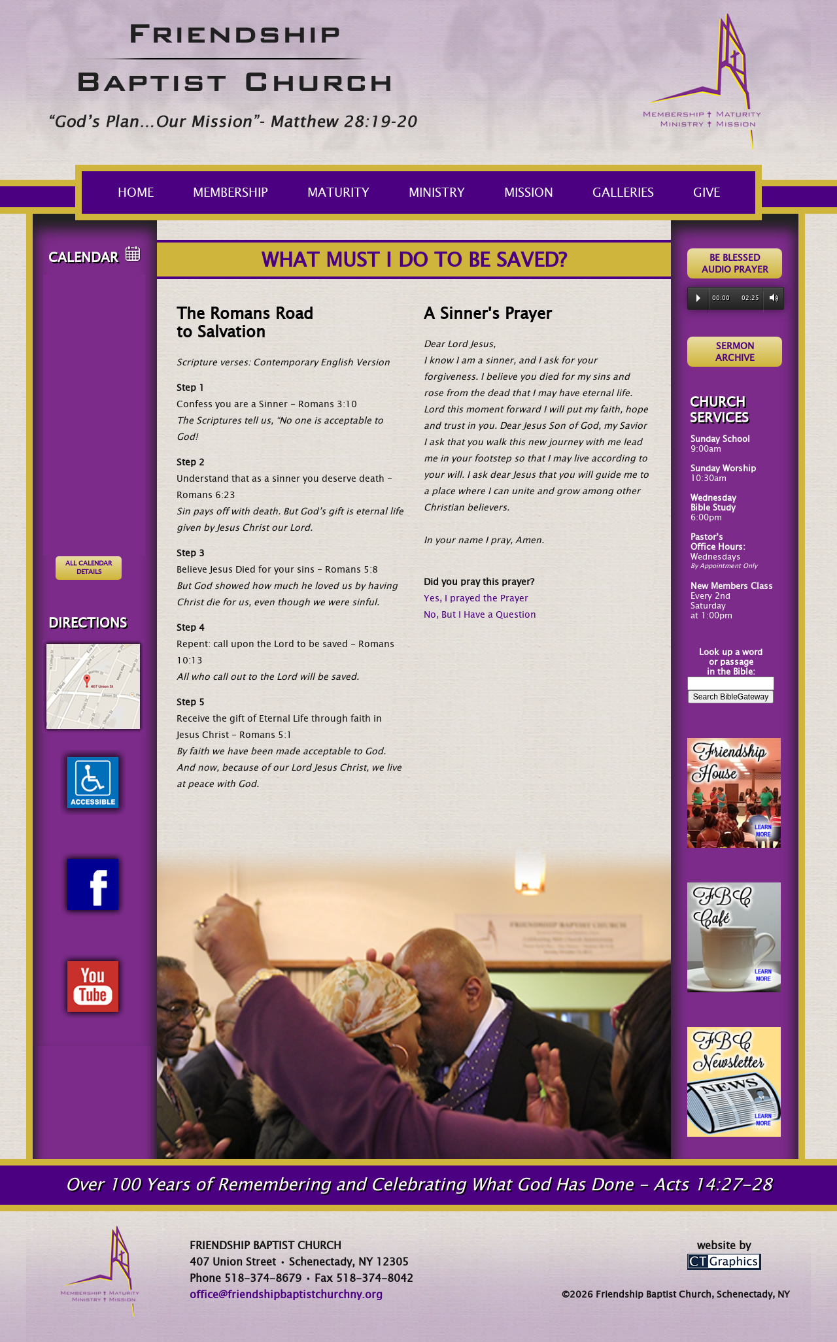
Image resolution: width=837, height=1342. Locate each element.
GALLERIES (631, 192)
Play (698, 298)
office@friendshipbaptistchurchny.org (286, 1294)
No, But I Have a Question (480, 614)
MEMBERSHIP (238, 192)
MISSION (536, 192)
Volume (771, 297)
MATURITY (346, 192)
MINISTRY (445, 192)
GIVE (706, 192)
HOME (136, 192)
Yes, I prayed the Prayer (476, 598)
